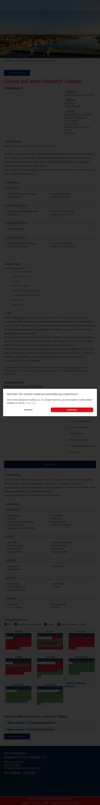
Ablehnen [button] (28, 410)
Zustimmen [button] (72, 410)
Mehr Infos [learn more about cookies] (31, 403)
